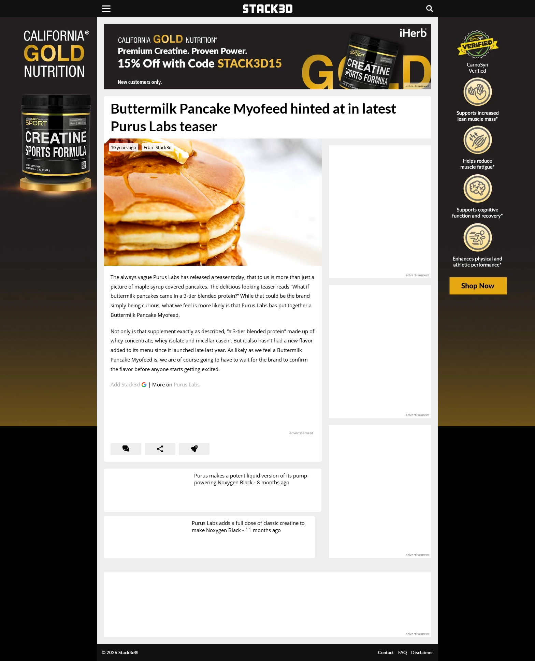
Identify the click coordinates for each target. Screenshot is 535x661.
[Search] (429, 8)
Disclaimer (422, 652)
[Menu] (106, 8)
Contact (386, 652)
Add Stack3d (126, 384)
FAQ (402, 652)
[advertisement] (54, 152)
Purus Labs (187, 384)
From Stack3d (158, 147)
